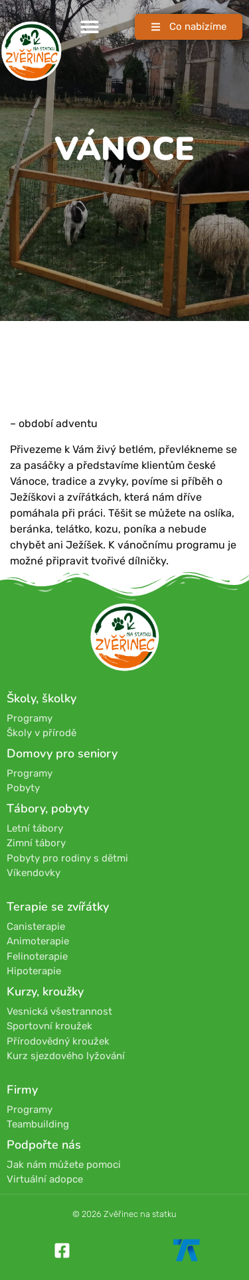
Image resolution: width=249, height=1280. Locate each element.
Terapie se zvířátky (58, 907)
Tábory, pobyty (48, 808)
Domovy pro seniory (62, 753)
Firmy (22, 1090)
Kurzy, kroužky (45, 991)
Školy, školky (41, 698)
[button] (90, 27)
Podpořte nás (44, 1145)
